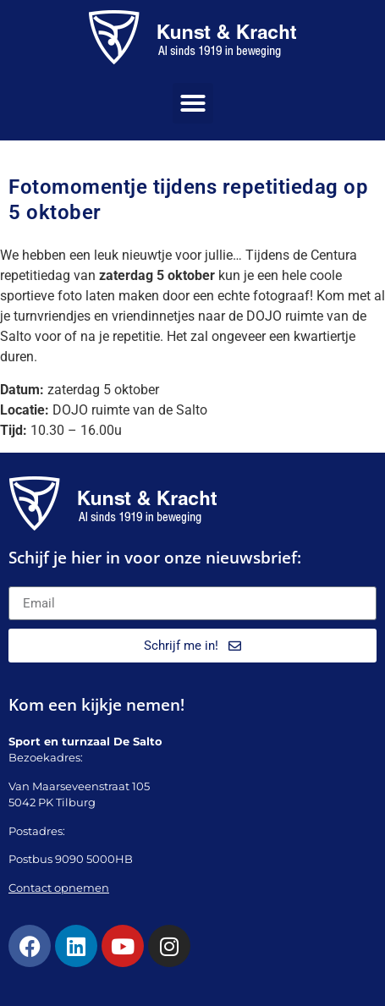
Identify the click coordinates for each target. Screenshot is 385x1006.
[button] (193, 103)
